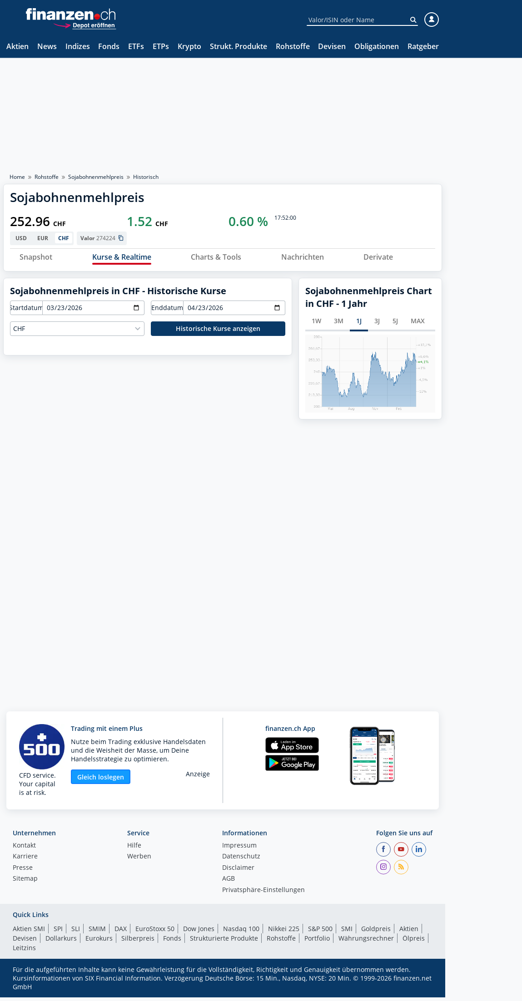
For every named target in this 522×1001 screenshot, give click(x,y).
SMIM (97, 932)
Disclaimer (238, 871)
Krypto (189, 47)
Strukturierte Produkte (224, 941)
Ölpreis (414, 941)
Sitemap (25, 883)
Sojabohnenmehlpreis (96, 177)
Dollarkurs (61, 941)
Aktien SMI (29, 932)
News (47, 47)
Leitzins (24, 951)
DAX (120, 932)
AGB (228, 883)
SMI (347, 932)
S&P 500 (320, 932)
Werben (139, 860)
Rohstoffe (293, 47)
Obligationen (376, 47)
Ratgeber (423, 47)
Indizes (77, 47)
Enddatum (167, 311)
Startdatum (26, 311)
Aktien (17, 47)
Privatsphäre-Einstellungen (263, 893)
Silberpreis (137, 941)
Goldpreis (376, 932)
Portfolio (317, 941)
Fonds (108, 47)
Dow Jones (198, 932)
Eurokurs (99, 941)
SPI (58, 932)
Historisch (146, 177)
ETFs (136, 47)
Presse (23, 871)
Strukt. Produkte (238, 47)
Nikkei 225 (283, 932)
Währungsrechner (366, 941)
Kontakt (24, 849)
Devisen (332, 47)
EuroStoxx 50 (154, 932)
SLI (75, 932)
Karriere (25, 860)
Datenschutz (241, 860)
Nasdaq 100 (241, 932)
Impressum (239, 849)
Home (17, 177)
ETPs (161, 47)
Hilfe (134, 849)
